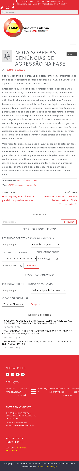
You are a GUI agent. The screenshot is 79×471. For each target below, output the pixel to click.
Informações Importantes (55, 390)
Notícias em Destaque (27, 180)
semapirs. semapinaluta (25, 185)
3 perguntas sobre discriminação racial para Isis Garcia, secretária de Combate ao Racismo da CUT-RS (37, 322)
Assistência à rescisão (23, 392)
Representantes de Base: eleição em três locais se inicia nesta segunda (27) (36, 342)
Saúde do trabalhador (12, 390)
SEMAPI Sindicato (16, 70)
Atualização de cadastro (68, 392)
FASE (11, 185)
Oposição (44, 389)
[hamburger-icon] (73, 43)
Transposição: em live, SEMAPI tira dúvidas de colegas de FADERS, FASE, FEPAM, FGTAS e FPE (37, 332)
